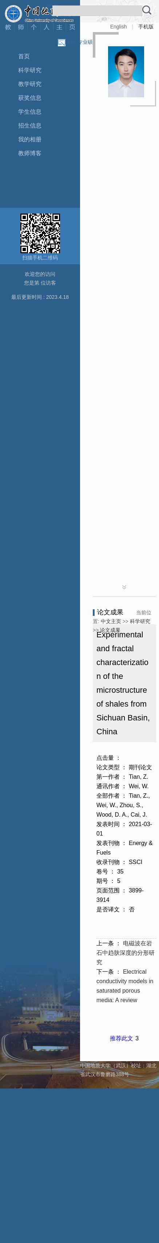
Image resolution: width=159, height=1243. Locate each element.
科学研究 (29, 70)
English (118, 27)
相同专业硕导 (82, 42)
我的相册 (29, 139)
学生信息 (29, 112)
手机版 (146, 27)
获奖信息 (29, 98)
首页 (24, 56)
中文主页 (111, 621)
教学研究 (29, 84)
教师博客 (29, 153)
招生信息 (29, 125)
